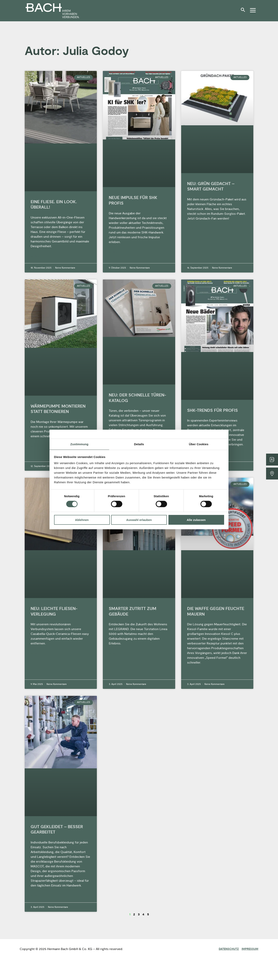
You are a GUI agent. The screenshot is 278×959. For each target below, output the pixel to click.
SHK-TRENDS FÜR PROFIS (212, 410)
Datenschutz (229, 949)
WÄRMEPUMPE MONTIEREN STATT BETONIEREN (58, 409)
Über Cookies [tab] (198, 444)
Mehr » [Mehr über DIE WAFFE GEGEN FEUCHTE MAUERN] (191, 672)
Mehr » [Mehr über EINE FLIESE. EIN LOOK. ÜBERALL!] (35, 256)
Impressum (250, 949)
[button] (244, 11)
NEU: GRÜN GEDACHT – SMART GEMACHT (210, 186)
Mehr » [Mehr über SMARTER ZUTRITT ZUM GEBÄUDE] (113, 653)
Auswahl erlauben (139, 520)
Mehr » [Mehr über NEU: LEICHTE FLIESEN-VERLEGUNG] (35, 653)
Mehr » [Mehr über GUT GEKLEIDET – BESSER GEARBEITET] (35, 895)
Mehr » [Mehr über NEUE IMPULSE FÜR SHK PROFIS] (113, 252)
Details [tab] (139, 444)
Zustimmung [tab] (79, 444)
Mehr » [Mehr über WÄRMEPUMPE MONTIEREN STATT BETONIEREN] (35, 446)
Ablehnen (81, 520)
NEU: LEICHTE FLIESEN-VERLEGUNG (54, 611)
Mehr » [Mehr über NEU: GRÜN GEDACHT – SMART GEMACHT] (191, 228)
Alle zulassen (196, 520)
